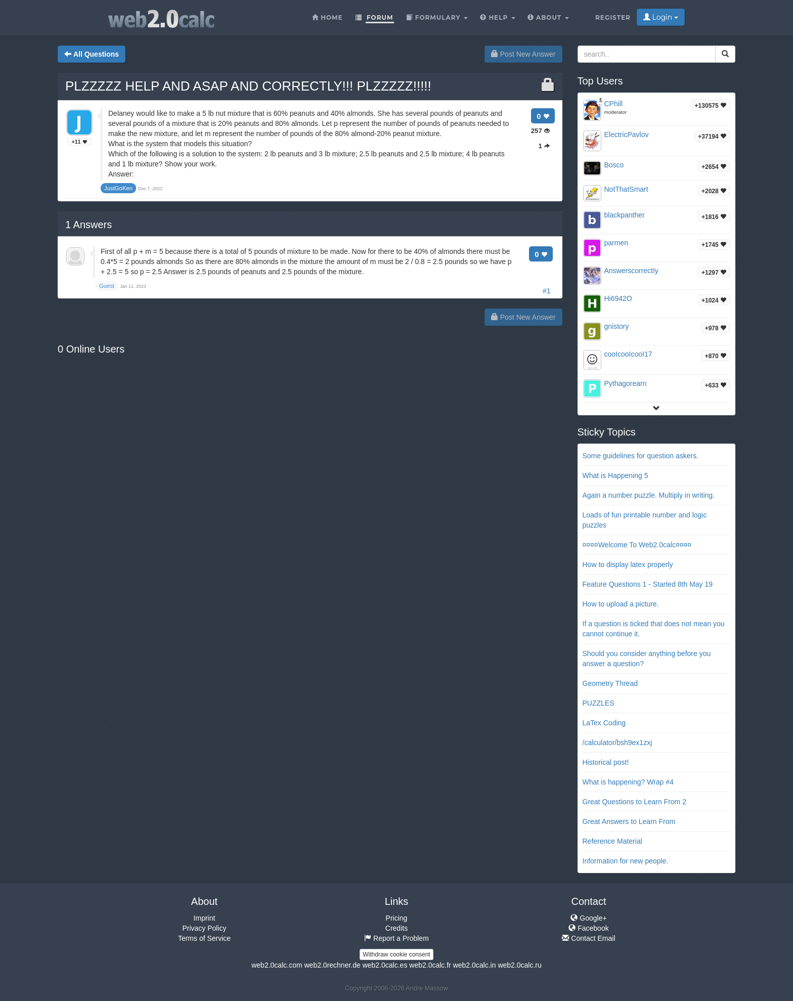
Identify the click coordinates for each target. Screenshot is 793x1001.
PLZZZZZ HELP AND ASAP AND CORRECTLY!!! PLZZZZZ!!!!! (248, 86)
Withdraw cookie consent (396, 954)
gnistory (616, 326)
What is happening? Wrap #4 (628, 782)
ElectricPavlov (626, 134)
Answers (88, 224)
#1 (547, 291)
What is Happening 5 (615, 475)
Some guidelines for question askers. (641, 456)
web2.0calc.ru (519, 965)
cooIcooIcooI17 (628, 354)
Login (660, 17)
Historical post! (606, 762)
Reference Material (612, 841)
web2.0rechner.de (332, 965)
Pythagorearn (625, 383)
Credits (396, 928)
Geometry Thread (610, 683)
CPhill (613, 104)
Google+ (588, 918)
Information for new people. (626, 861)
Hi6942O (618, 298)
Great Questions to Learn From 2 (634, 802)
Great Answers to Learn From (629, 821)
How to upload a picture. (621, 604)
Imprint (204, 918)
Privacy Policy (204, 928)
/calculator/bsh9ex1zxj (617, 742)
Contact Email (588, 938)
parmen (616, 243)
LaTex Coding (604, 723)
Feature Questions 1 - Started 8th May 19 (648, 584)
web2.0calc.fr (430, 965)
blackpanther (624, 215)
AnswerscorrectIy (631, 271)
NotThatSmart (626, 189)
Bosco (614, 165)
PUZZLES (598, 703)
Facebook (588, 928)
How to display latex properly (628, 564)
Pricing (397, 918)
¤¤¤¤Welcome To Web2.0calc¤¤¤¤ (637, 545)
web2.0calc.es (385, 965)
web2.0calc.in (474, 965)
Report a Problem (396, 938)
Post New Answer (523, 54)
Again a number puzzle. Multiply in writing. (649, 495)
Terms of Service (204, 938)
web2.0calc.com (276, 965)
